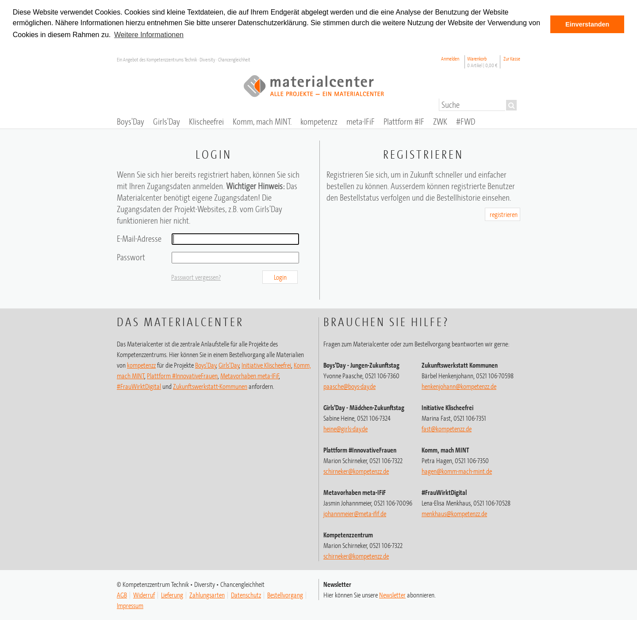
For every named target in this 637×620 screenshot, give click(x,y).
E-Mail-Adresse (139, 237)
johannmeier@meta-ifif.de (354, 512)
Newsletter (392, 594)
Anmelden (450, 57)
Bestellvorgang (285, 594)
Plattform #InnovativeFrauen (182, 374)
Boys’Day (205, 364)
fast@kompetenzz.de (447, 427)
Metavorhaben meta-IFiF (249, 374)
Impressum (130, 604)
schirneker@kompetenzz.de (356, 470)
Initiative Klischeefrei (266, 364)
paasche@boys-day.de (349, 385)
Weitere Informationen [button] (149, 34)
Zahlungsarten (207, 594)
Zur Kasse (511, 57)
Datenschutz (246, 594)
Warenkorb (482, 60)
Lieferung (172, 594)
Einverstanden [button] (587, 24)
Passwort (131, 256)
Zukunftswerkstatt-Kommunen (210, 385)
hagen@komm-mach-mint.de (457, 470)
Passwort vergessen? (196, 276)
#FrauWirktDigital (139, 385)
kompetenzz (141, 364)
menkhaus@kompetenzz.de (454, 512)
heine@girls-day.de (345, 427)
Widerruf (144, 594)
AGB (122, 594)
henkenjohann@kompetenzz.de (459, 385)
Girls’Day (229, 364)
